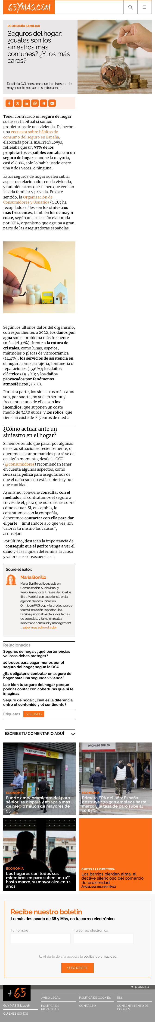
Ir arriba (140, 987)
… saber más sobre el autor (38, 627)
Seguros (34, 714)
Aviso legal (50, 997)
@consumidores (19, 464)
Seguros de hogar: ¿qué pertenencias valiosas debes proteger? (36, 653)
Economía (15, 793)
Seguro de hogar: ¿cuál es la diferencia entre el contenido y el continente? (38, 702)
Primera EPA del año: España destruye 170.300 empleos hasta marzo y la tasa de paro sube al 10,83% (114, 804)
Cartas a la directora (98, 869)
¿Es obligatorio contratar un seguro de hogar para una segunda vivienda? (37, 675)
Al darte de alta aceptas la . (78, 956)
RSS (120, 997)
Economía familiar (23, 26)
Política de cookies (95, 997)
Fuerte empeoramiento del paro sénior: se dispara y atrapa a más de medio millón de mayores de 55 (38, 804)
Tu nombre (19, 930)
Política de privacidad (50, 1007)
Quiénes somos (15, 1013)
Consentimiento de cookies (133, 1007)
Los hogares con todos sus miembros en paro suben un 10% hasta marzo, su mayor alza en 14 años (38, 880)
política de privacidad (100, 956)
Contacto (87, 1005)
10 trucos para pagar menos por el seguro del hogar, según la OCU (33, 664)
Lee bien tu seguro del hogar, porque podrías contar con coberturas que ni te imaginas (38, 689)
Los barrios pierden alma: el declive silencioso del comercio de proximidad (112, 878)
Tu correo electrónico (91, 930)
